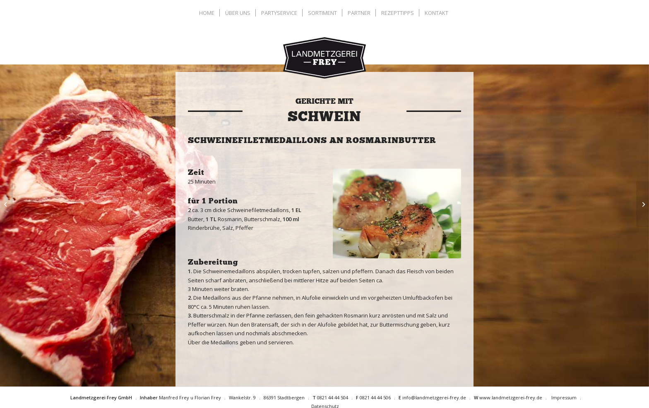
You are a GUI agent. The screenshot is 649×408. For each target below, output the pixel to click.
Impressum (564, 397)
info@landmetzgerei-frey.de (434, 397)
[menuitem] (208, 12)
